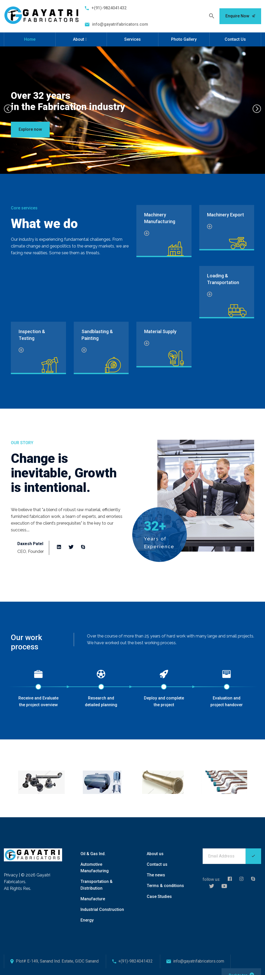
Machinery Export (225, 214)
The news (156, 868)
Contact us (157, 857)
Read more (41, 523)
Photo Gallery (184, 39)
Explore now (30, 129)
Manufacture (92, 891)
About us (155, 846)
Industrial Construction (102, 902)
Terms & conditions (165, 878)
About (78, 39)
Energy (87, 913)
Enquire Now (240, 15)
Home (29, 39)
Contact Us (235, 39)
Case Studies (159, 889)
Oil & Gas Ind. (93, 846)
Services (132, 39)
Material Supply (160, 328)
